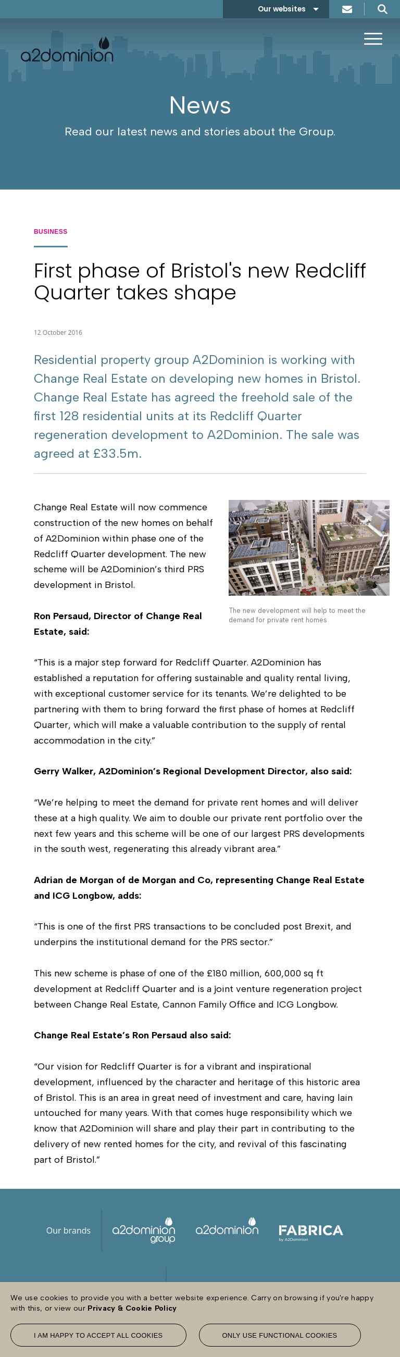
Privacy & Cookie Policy (132, 1308)
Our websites (282, 9)
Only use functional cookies (280, 1335)
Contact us (347, 9)
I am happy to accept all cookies (98, 1335)
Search (382, 9)
